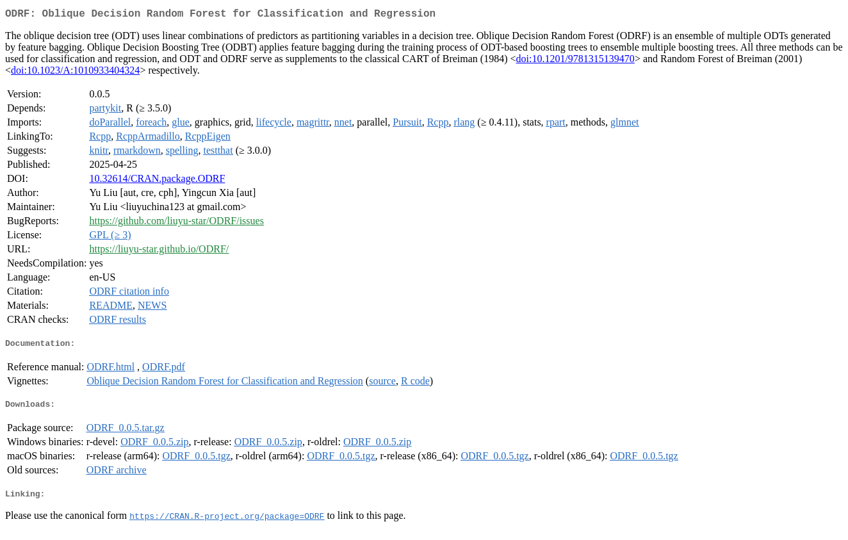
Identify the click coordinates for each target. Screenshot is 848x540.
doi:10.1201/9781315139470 (575, 61)
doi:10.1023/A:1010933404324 (75, 72)
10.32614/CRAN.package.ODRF (157, 181)
